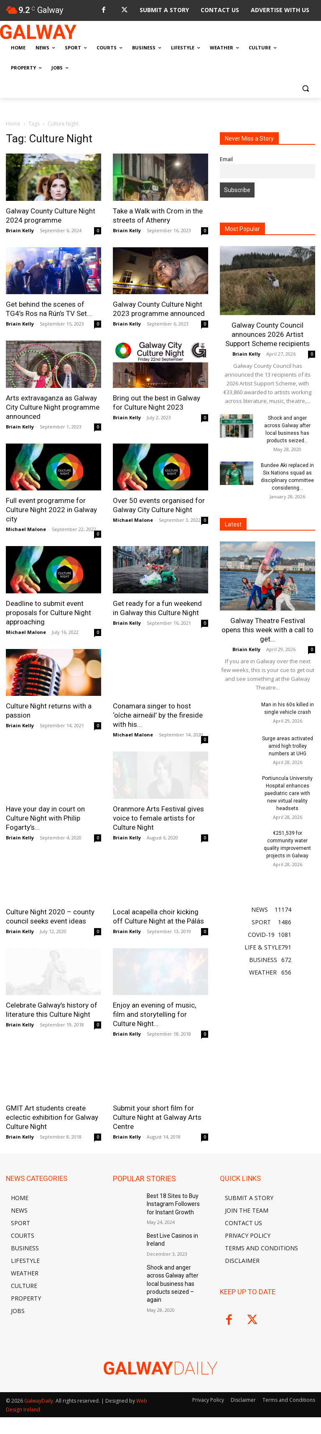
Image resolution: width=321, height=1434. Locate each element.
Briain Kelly (20, 230)
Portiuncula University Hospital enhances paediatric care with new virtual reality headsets (287, 793)
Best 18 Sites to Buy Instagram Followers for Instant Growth (174, 1203)
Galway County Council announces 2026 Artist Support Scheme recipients (267, 334)
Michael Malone (26, 529)
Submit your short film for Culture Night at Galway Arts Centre (157, 1117)
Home (13, 123)
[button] (305, 88)
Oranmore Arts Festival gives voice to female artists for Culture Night (158, 818)
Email (226, 159)
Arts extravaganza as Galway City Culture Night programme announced (52, 407)
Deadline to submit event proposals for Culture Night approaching (48, 612)
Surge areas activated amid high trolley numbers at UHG (287, 746)
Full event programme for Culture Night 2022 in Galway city (51, 509)
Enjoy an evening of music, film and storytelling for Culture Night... (154, 1014)
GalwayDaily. (40, 1400)
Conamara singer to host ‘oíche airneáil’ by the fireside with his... (158, 715)
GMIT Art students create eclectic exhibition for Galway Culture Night (52, 1117)
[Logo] (63, 32)
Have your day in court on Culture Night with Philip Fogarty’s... (45, 818)
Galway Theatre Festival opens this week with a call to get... (267, 629)
